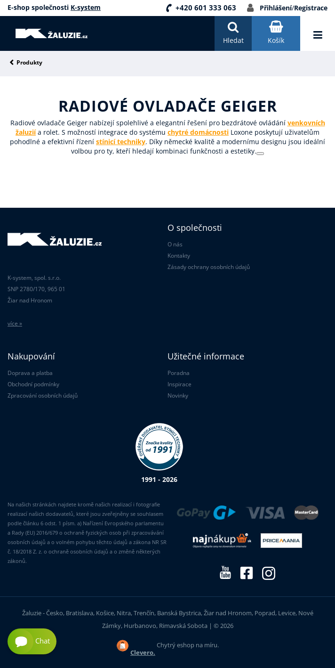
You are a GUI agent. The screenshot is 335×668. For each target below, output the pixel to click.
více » (15, 323)
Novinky (178, 395)
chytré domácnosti (198, 132)
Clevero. (142, 652)
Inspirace (179, 384)
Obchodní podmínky (33, 384)
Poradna (179, 373)
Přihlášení (276, 7)
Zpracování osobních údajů (43, 395)
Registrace (310, 7)
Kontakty (179, 256)
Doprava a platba (30, 373)
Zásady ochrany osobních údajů (209, 267)
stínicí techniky (120, 141)
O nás (175, 244)
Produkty (29, 62)
